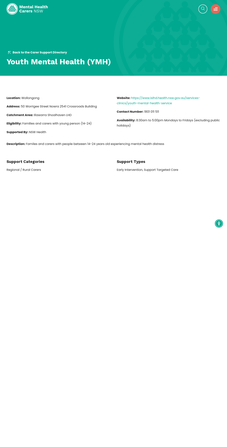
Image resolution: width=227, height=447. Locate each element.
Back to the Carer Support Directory (37, 52)
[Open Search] (202, 9)
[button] (215, 9)
